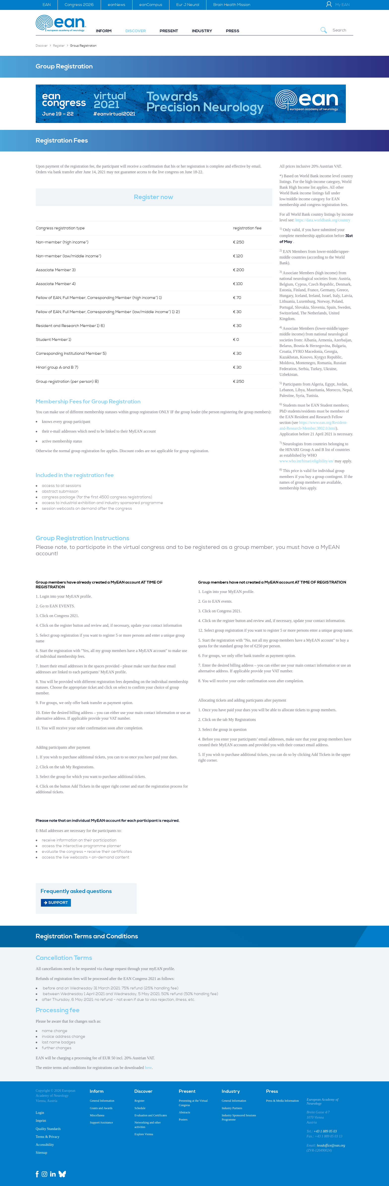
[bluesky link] (62, 1174)
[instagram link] (44, 1174)
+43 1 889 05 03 (325, 1131)
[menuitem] (104, 31)
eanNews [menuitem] (116, 4)
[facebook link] (37, 1174)
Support (56, 902)
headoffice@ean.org (331, 1145)
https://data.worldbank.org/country (322, 220)
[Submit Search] (323, 30)
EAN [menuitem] (47, 4)
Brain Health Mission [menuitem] (231, 4)
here (148, 1068)
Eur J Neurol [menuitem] (187, 4)
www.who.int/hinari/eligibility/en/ (307, 461)
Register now (154, 197)
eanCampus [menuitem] (150, 4)
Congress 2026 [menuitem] (79, 4)
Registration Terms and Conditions (87, 936)
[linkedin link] (53, 1174)
